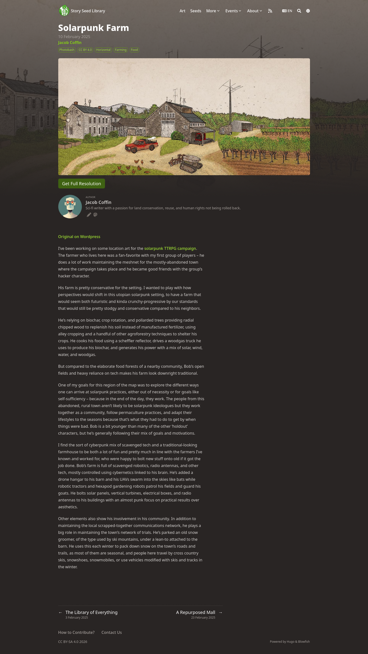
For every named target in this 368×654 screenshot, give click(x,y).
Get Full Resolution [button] (81, 183)
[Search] (299, 11)
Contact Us (112, 632)
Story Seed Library (88, 11)
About (252, 11)
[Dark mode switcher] (308, 11)
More (211, 11)
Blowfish (304, 642)
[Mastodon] (95, 214)
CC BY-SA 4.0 (68, 641)
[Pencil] (89, 214)
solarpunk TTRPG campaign (170, 248)
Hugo (290, 642)
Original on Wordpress (79, 236)
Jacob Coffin (70, 42)
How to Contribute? (76, 632)
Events (231, 11)
